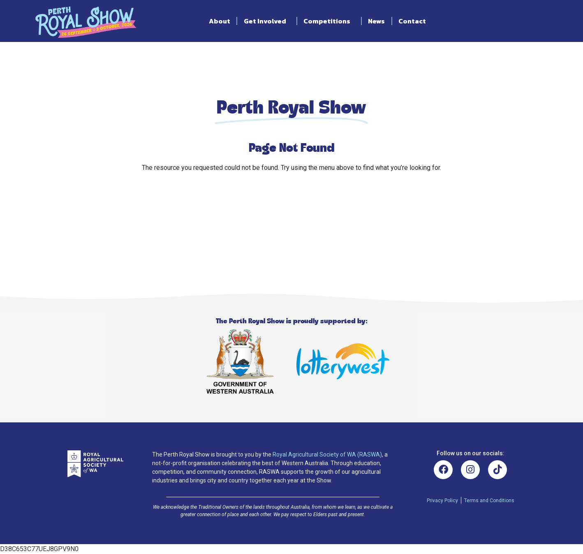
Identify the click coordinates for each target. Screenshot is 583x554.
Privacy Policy (442, 500)
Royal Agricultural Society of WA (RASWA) (327, 454)
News (376, 21)
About (219, 21)
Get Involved (267, 21)
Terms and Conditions (489, 500)
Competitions (328, 21)
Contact (412, 21)
